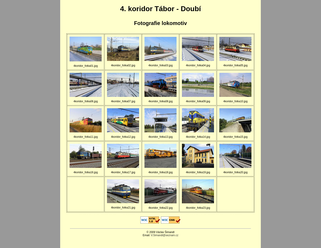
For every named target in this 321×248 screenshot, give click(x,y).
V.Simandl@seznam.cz (164, 235)
